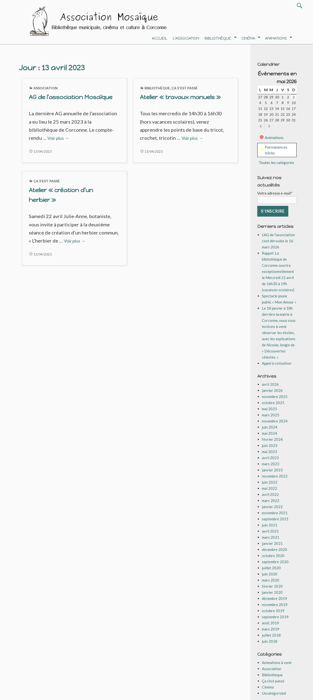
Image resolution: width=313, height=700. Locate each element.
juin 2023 (269, 445)
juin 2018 (269, 641)
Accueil (159, 38)
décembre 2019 (274, 598)
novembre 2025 (275, 396)
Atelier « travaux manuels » (180, 97)
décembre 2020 (274, 549)
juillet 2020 (271, 568)
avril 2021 (270, 531)
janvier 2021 (272, 543)
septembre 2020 (275, 562)
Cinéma (248, 38)
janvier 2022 (272, 506)
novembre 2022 (275, 476)
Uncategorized (274, 693)
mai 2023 (269, 451)
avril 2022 (270, 494)
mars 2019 (270, 629)
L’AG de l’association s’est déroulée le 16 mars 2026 (278, 241)
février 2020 (272, 586)
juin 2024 (269, 427)
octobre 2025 (273, 402)
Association (46, 88)
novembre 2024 (275, 421)
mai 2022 (269, 488)
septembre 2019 (275, 617)
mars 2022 (270, 500)
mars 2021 (270, 537)
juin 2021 (269, 525)
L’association (186, 38)
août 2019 (270, 623)
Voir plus (58, 138)
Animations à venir (277, 662)
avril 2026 (270, 384)
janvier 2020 (272, 592)
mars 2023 (270, 464)
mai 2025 (269, 409)
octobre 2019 (273, 610)
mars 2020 (270, 580)
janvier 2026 (272, 390)
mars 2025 (270, 415)
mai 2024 (269, 433)
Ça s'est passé (184, 88)
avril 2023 (270, 457)
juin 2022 (269, 482)
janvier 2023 (272, 470)
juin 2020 (269, 574)
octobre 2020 (273, 555)
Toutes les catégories (276, 162)
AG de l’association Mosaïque (70, 97)
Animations (276, 38)
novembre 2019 (275, 604)
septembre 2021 (275, 519)
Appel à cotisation (276, 363)
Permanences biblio (273, 150)
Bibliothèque (218, 38)
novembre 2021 (275, 513)
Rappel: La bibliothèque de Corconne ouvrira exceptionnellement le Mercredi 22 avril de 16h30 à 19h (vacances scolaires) (278, 271)
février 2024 (272, 439)
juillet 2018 (271, 635)
